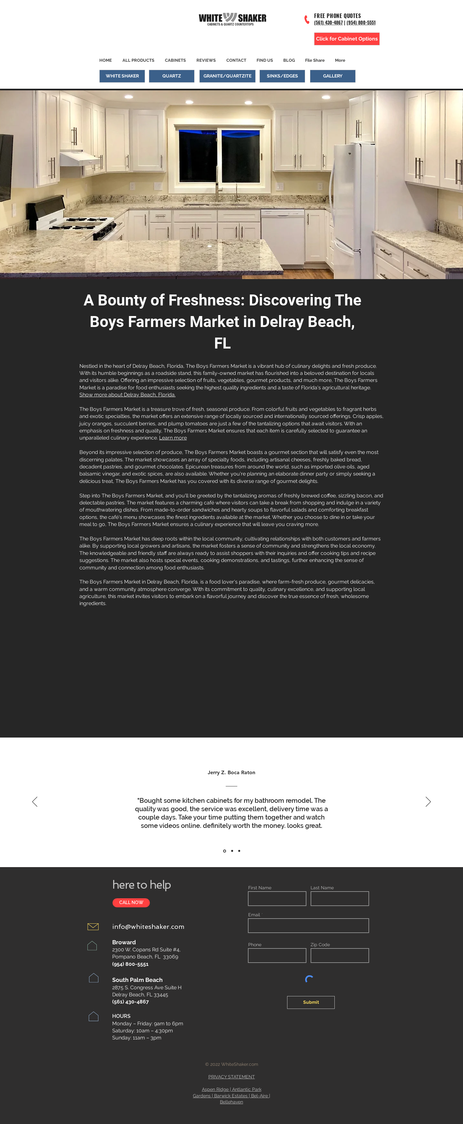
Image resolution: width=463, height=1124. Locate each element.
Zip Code (320, 944)
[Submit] (311, 1002)
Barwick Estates (231, 1095)
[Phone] (307, 19)
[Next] (428, 802)
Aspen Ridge (215, 1089)
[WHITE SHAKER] (122, 76)
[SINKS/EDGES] (282, 76)
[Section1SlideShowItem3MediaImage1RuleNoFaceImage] (239, 851)
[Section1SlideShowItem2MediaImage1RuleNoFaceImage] (232, 851)
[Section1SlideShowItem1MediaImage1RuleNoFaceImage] (224, 850)
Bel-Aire (259, 1095)
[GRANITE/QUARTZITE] (227, 76)
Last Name (322, 887)
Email (254, 914)
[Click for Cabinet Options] (347, 38)
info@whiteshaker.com (148, 926)
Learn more (173, 438)
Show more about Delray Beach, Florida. (127, 395)
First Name (259, 887)
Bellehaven (231, 1101)
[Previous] (34, 802)
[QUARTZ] (172, 76)
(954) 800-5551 (361, 22)
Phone (254, 944)
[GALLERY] (333, 76)
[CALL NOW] (131, 903)
